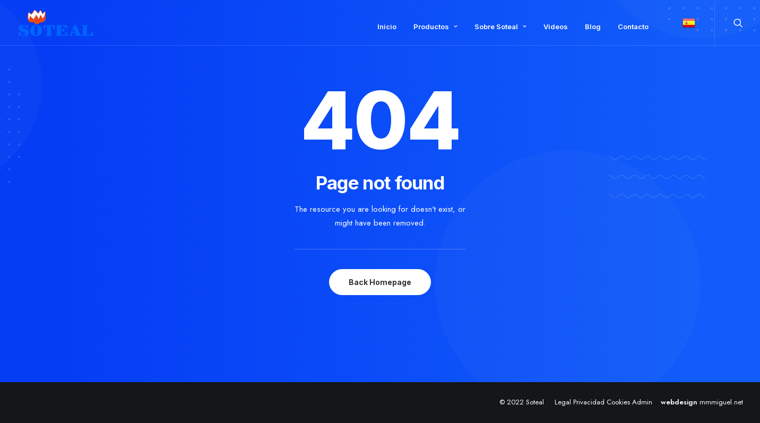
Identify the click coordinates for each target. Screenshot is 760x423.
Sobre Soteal (500, 26)
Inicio (386, 26)
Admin (642, 402)
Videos (555, 26)
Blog (593, 26)
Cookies (618, 402)
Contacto (633, 26)
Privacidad (588, 402)
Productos (435, 26)
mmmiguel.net (721, 402)
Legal (563, 402)
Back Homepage (380, 282)
